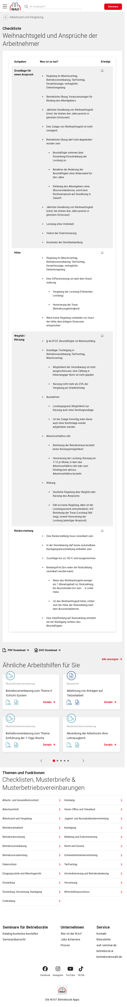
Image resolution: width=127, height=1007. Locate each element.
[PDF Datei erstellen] (8, 702)
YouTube (70, 975)
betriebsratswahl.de (109, 956)
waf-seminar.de (107, 945)
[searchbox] (54, 6)
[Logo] (15, 7)
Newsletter (104, 939)
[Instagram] (58, 969)
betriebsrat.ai (105, 951)
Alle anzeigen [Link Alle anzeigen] (112, 659)
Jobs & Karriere (70, 939)
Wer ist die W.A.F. (71, 933)
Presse (65, 945)
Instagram (58, 975)
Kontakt (101, 933)
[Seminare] (113, 7)
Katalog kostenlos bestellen (20, 933)
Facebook (45, 975)
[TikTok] (81, 969)
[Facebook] (45, 969)
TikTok (81, 975)
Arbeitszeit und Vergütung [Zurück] (23, 17)
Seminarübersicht (14, 939)
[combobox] (56, 6)
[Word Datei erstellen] (16, 702)
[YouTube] (70, 969)
